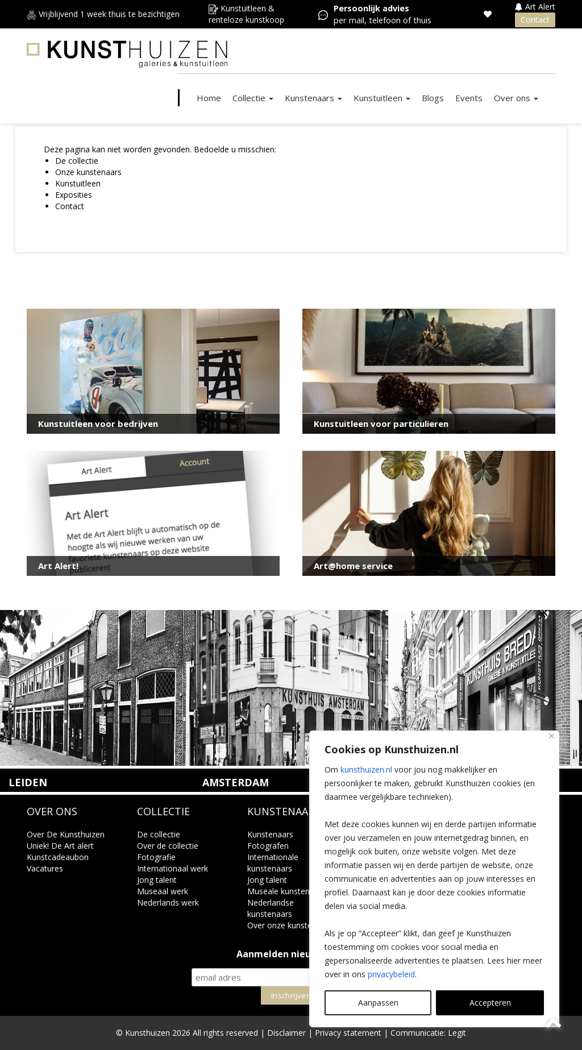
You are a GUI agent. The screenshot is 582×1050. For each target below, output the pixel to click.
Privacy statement (348, 1032)
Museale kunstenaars (286, 891)
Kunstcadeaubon (58, 857)
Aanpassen (378, 1002)
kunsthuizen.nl (366, 769)
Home (209, 97)
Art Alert (535, 6)
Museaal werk (162, 891)
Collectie (252, 97)
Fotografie (156, 857)
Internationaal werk (172, 868)
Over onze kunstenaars (289, 925)
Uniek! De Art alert (60, 845)
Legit (457, 1032)
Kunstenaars (313, 97)
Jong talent (157, 879)
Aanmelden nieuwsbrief (291, 954)
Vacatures (45, 868)
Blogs (433, 97)
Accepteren (490, 1002)
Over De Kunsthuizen (66, 834)
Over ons (516, 97)
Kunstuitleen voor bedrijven (98, 423)
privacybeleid (391, 974)
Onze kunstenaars (88, 172)
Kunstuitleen (382, 97)
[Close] (551, 735)
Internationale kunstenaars (272, 863)
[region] (434, 879)
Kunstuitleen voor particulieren (381, 423)
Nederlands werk (168, 902)
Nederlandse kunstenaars (270, 908)
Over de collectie (167, 845)
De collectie (76, 160)
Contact (535, 19)
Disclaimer (286, 1032)
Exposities (73, 194)
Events (469, 97)
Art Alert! (58, 565)
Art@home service (353, 565)
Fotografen (268, 845)
